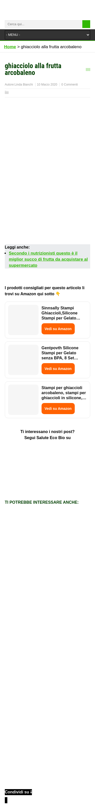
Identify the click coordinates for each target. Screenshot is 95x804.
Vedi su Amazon (58, 329)
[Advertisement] (47, 195)
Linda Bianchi (23, 84)
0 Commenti (69, 84)
